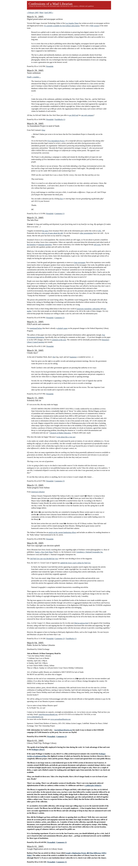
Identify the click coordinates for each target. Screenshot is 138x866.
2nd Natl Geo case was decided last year (44, 559)
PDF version (94, 26)
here (61, 199)
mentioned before (36, 328)
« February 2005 (32, 12)
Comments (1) (59, 213)
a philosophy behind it (93, 785)
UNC (99, 231)
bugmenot (73, 357)
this (54, 357)
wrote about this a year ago (66, 437)
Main (41, 12)
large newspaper (79, 262)
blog (43, 130)
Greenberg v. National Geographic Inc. (89, 552)
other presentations (86, 233)
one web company (87, 115)
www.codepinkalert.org (35, 717)
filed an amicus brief (81, 623)
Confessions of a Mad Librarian (50, 4)
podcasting (96, 309)
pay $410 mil (73, 115)
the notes (45, 231)
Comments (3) (60, 481)
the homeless (31, 244)
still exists (97, 244)
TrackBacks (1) (60, 119)
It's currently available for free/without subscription (62, 26)
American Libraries (38, 492)
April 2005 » (48, 12)
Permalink (49, 66)
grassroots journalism (84, 309)
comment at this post (59, 340)
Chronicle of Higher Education (60, 433)
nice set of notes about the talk (52, 233)
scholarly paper (62, 328)
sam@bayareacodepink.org (48, 714)
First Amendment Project (56, 141)
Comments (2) (60, 318)
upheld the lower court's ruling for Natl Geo (75, 563)
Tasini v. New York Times (44, 552)
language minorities (45, 244)
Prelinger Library (38, 749)
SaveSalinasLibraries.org (63, 730)
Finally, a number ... (34, 77)
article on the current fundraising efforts (62, 532)
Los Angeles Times (72, 23)
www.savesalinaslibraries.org (60, 719)
